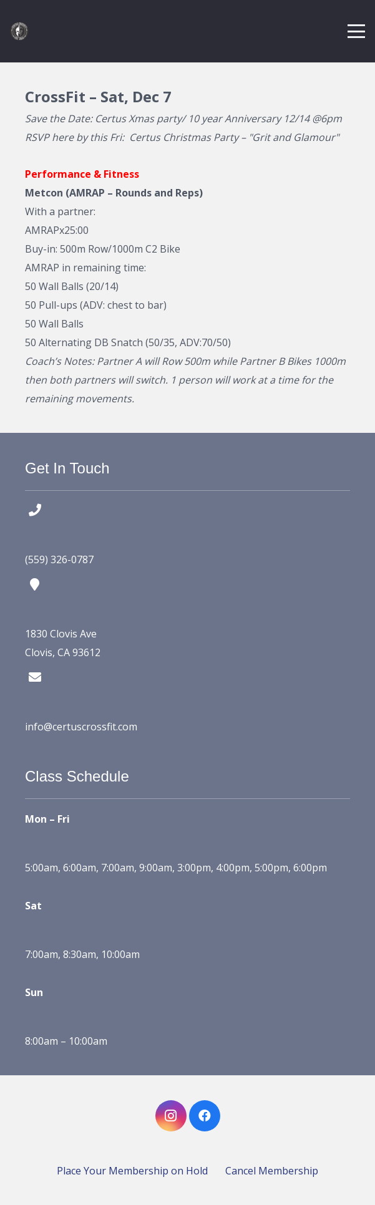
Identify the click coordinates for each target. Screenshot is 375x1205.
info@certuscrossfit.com (81, 726)
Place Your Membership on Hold (132, 1171)
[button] (356, 31)
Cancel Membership (271, 1171)
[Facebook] (204, 1115)
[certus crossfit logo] (19, 31)
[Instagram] (171, 1115)
